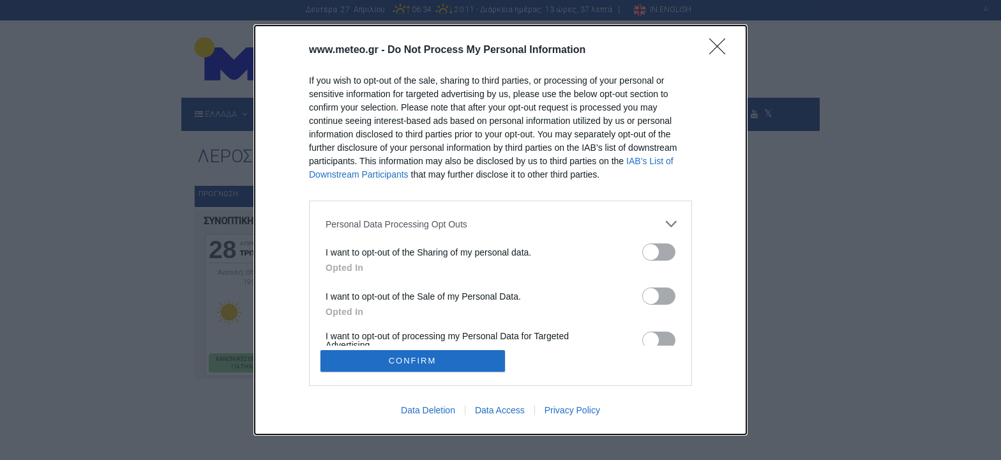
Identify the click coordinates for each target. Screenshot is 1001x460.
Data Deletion (428, 410)
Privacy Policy (572, 410)
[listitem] (500, 224)
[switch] (658, 252)
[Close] (721, 50)
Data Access (500, 410)
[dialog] (500, 230)
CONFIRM (413, 360)
